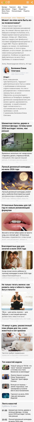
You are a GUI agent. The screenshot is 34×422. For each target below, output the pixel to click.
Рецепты (27, 11)
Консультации (16, 11)
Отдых (14, 9)
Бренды (4, 7)
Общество (22, 9)
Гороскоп (12, 7)
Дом (19, 7)
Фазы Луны (6, 11)
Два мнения (6, 9)
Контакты (5, 13)
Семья (25, 7)
